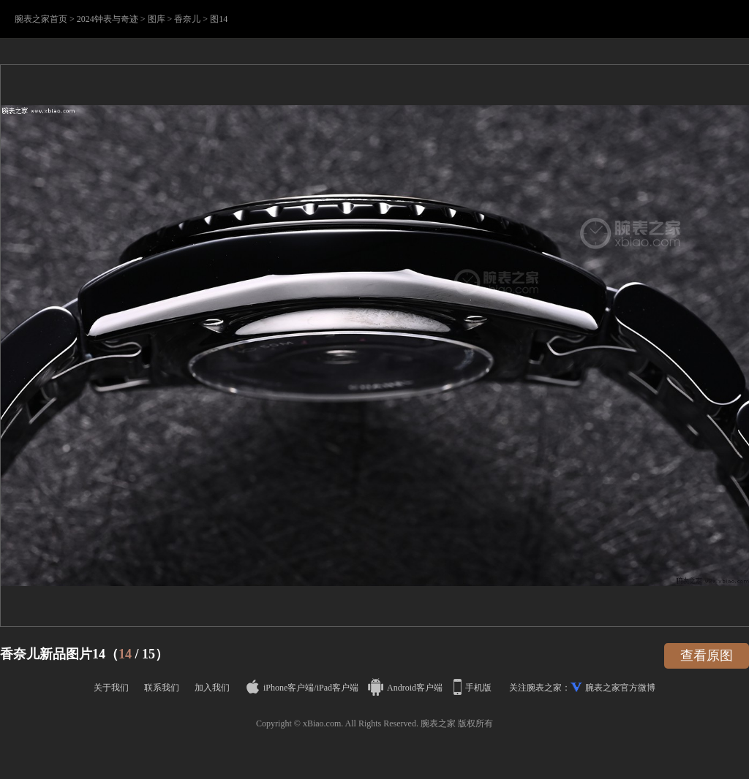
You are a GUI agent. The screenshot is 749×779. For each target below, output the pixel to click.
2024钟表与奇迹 (107, 19)
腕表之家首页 (41, 19)
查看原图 (706, 655)
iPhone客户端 (280, 688)
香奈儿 (187, 19)
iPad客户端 (337, 688)
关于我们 (111, 688)
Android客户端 (406, 688)
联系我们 (161, 688)
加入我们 (212, 688)
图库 (156, 19)
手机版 (473, 688)
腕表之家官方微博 (620, 688)
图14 (218, 19)
